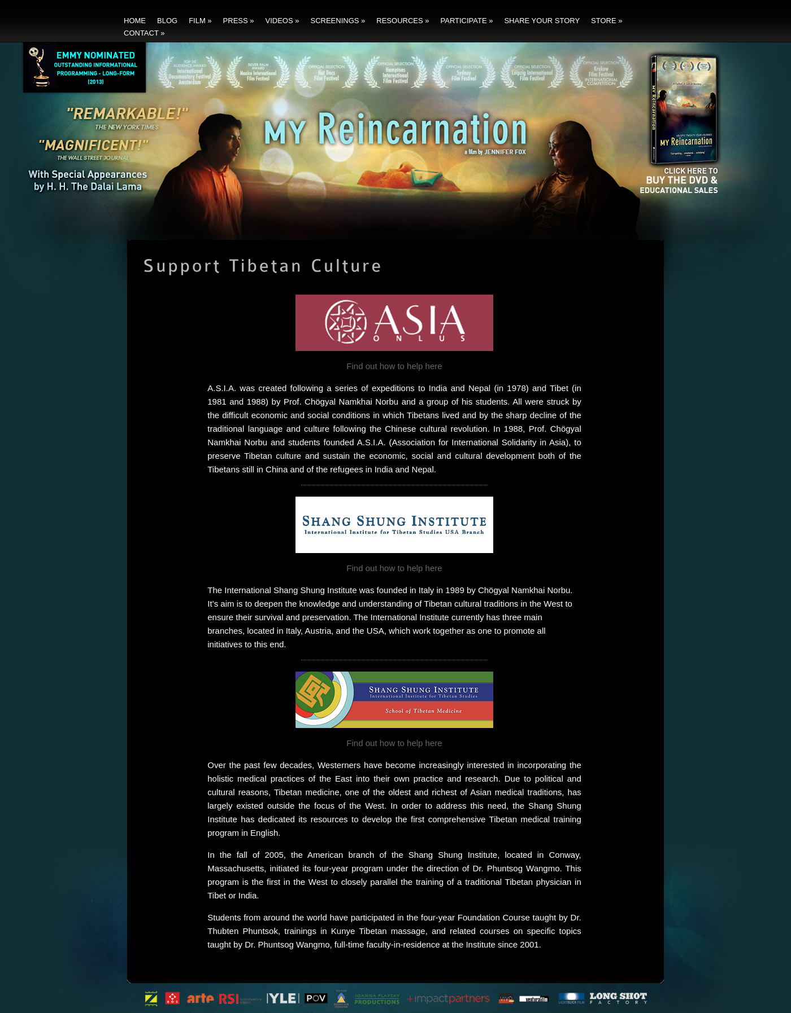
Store (606, 20)
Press (238, 20)
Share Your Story (542, 20)
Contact (144, 33)
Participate (467, 20)
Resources (402, 20)
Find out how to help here (394, 366)
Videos (282, 20)
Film (200, 20)
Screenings (337, 20)
